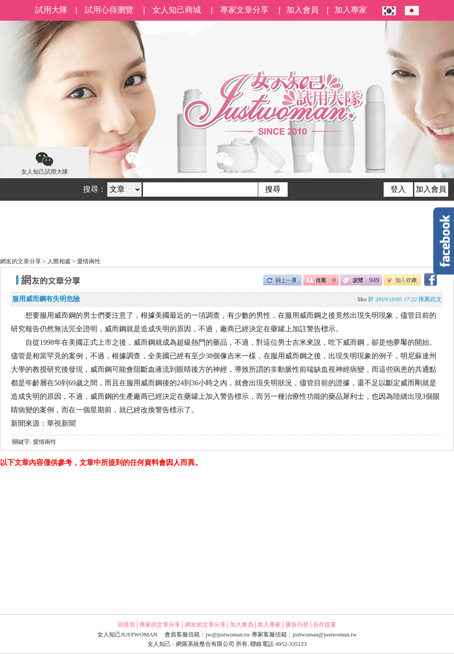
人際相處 (59, 261)
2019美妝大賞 (225, 162)
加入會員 (302, 9)
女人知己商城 (176, 9)
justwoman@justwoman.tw (325, 634)
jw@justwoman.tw (228, 634)
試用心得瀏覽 (109, 9)
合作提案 (324, 624)
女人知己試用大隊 (44, 162)
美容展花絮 (135, 162)
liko (362, 299)
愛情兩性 (89, 261)
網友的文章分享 (20, 261)
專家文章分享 (244, 9)
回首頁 (126, 624)
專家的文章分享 (159, 624)
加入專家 (351, 9)
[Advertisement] (227, 540)
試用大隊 (51, 9)
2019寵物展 (315, 162)
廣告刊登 (297, 624)
